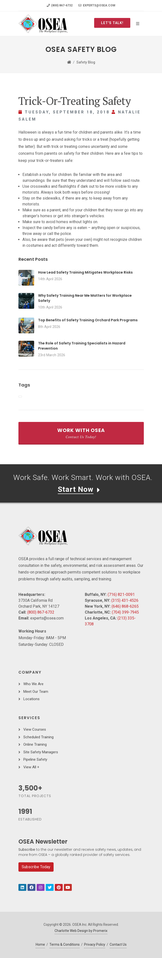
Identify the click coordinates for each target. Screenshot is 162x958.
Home (40, 944)
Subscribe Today (36, 867)
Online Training (35, 744)
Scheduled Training (38, 737)
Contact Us (118, 944)
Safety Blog (85, 62)
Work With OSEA (81, 433)
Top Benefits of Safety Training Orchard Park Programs (88, 320)
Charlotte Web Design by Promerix (81, 931)
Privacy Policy (94, 944)
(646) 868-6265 (125, 606)
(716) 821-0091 (121, 594)
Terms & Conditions (64, 944)
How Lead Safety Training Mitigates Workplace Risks (85, 272)
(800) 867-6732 (60, 5)
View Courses (34, 729)
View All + (31, 767)
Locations (31, 699)
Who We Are (33, 684)
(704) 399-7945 (125, 612)
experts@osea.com (96, 5)
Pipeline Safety (35, 759)
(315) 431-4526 (124, 600)
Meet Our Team (35, 691)
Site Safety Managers (40, 752)
